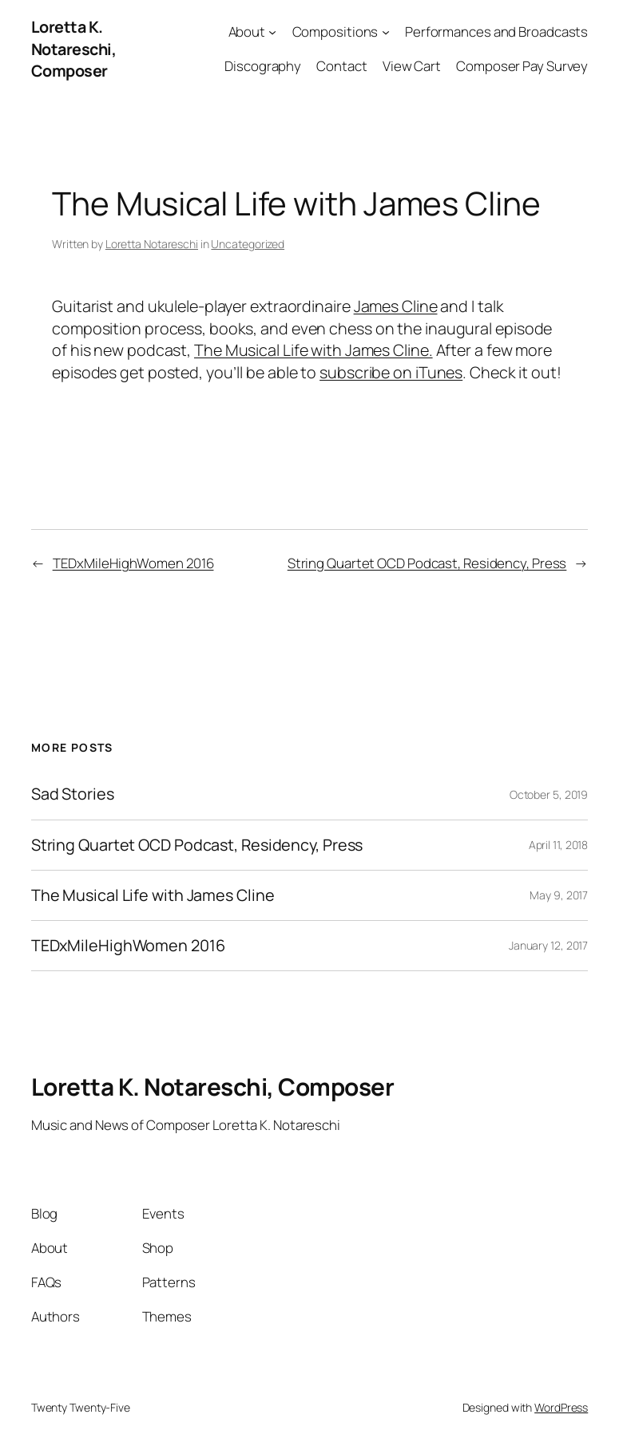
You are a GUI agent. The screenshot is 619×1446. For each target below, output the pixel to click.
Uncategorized (247, 243)
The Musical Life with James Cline (153, 895)
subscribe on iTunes (390, 372)
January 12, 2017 (548, 945)
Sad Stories (72, 794)
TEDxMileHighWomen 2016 (133, 563)
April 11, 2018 (559, 844)
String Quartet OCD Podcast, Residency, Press (427, 563)
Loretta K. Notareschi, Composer (74, 48)
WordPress (561, 1407)
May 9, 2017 (559, 895)
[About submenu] (272, 32)
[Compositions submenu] (386, 32)
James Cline (396, 306)
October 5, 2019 (549, 794)
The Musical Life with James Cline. (313, 350)
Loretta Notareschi (151, 243)
